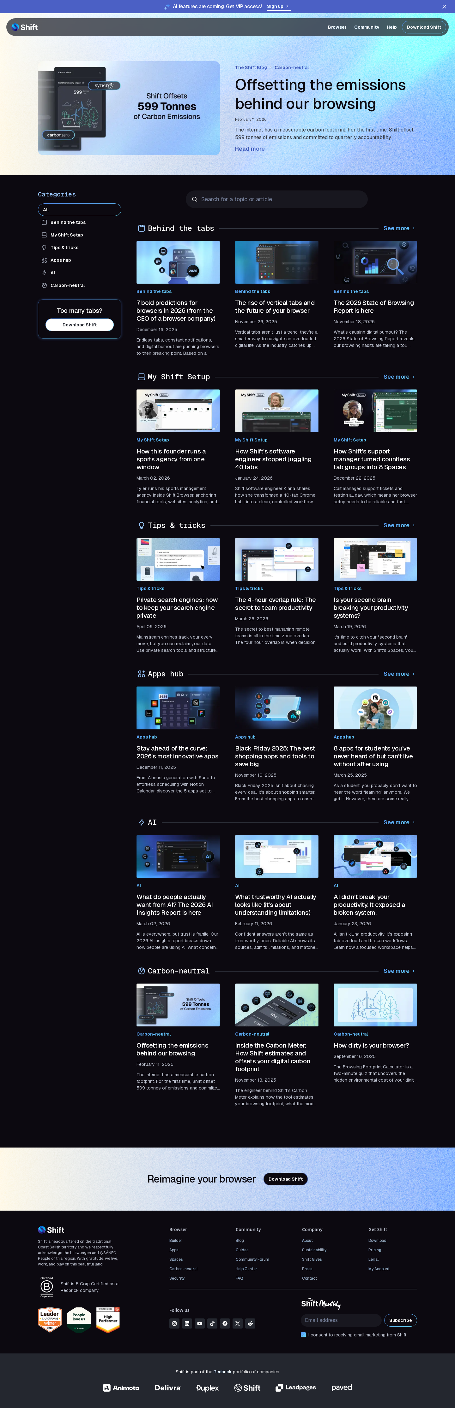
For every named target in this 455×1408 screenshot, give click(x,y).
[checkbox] (303, 1334)
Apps (173, 1250)
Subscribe (400, 1320)
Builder (175, 1240)
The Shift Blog (251, 67)
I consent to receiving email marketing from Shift (357, 1335)
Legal (373, 1259)
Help (392, 27)
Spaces (176, 1259)
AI (138, 885)
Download (377, 1240)
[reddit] (250, 1323)
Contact (309, 1278)
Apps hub (146, 737)
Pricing (374, 1250)
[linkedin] (187, 1323)
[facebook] (225, 1323)
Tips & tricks (150, 588)
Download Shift (424, 27)
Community (366, 27)
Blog (240, 1240)
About (307, 1240)
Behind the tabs (154, 291)
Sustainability (314, 1250)
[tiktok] (212, 1323)
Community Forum (252, 1259)
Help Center (246, 1268)
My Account (379, 1268)
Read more (250, 148)
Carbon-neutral (292, 67)
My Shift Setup (152, 440)
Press (307, 1268)
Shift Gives (312, 1259)
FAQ (239, 1278)
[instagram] (174, 1323)
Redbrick (223, 1372)
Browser (337, 27)
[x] (238, 1323)
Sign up (279, 6)
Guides (242, 1250)
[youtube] (200, 1323)
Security (177, 1278)
